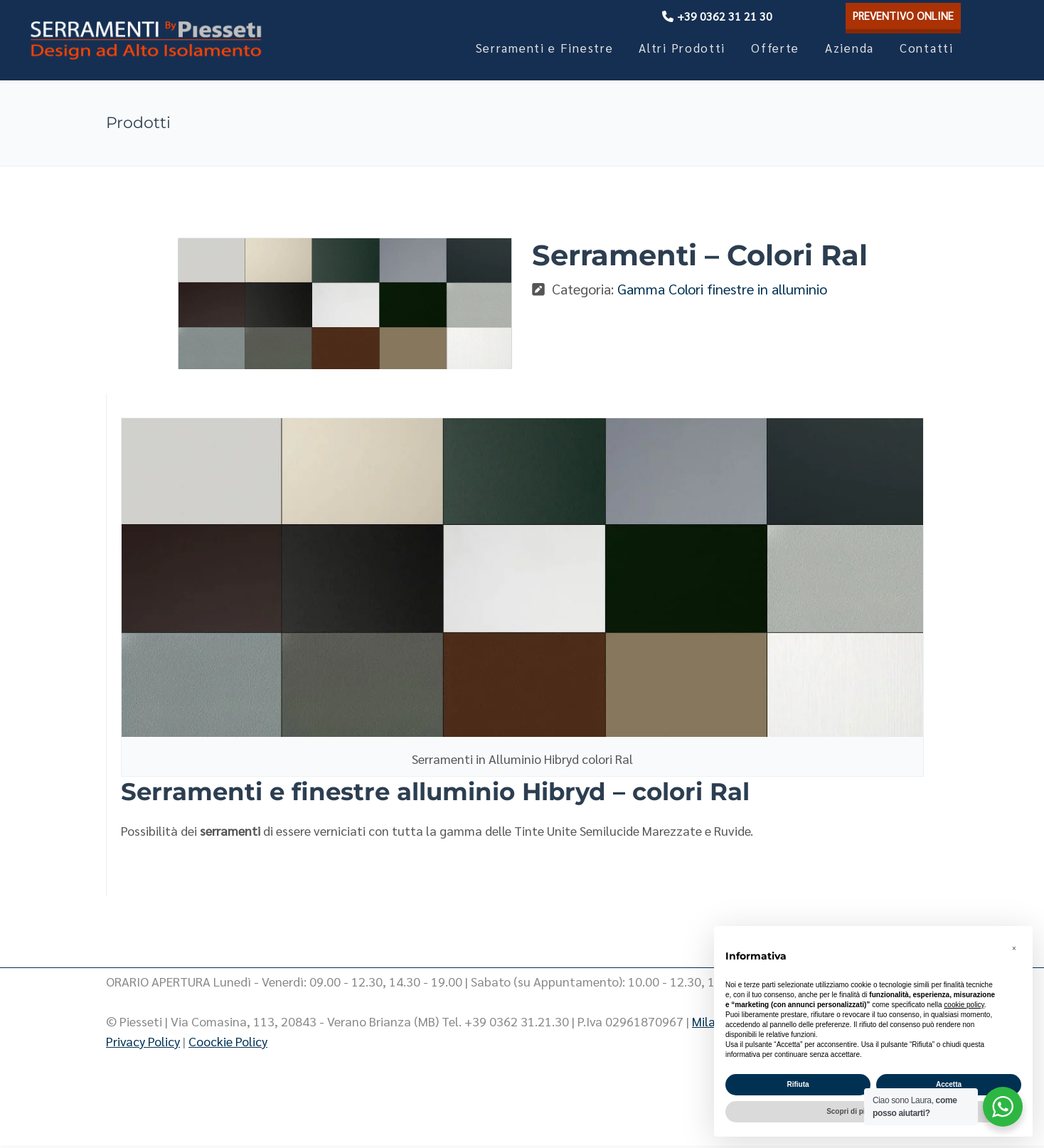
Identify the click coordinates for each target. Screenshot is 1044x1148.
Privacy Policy (143, 1043)
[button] (1014, 948)
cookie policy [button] (964, 1005)
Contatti (927, 47)
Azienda (849, 47)
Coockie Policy (227, 1043)
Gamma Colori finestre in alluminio (722, 289)
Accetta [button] (949, 1084)
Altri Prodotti (682, 47)
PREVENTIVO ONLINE (898, 15)
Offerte (775, 47)
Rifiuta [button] (798, 1084)
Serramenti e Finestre (545, 47)
